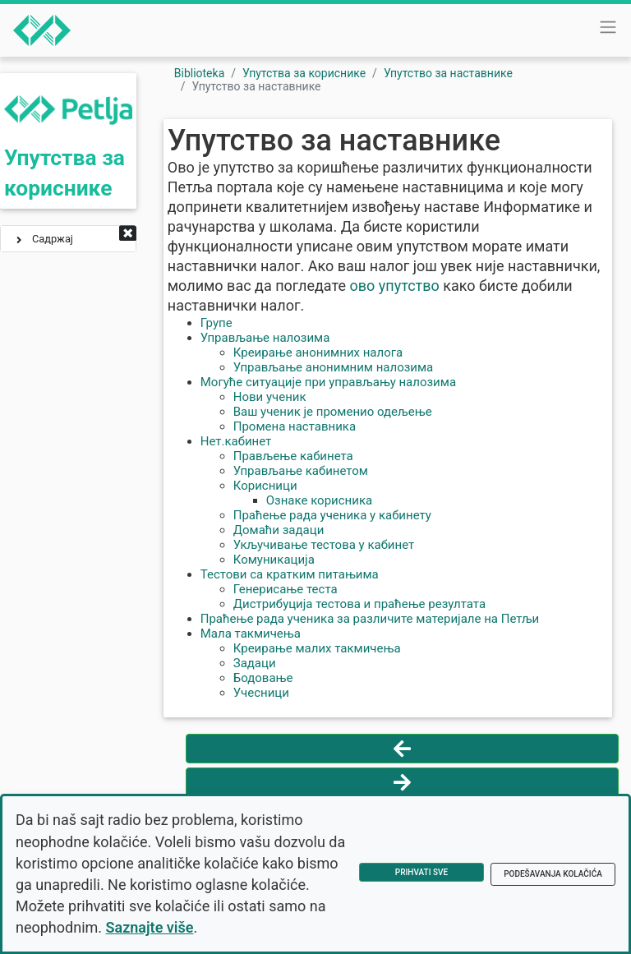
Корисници (265, 485)
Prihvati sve (421, 872)
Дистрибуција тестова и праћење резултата (359, 604)
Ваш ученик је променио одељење (332, 411)
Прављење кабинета (293, 456)
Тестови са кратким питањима (289, 574)
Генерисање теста (285, 589)
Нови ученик (269, 396)
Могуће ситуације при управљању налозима (328, 382)
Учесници (261, 692)
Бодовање (263, 678)
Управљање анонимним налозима (333, 367)
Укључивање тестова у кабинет (324, 544)
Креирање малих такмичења (317, 648)
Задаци (254, 663)
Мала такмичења (250, 633)
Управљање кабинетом (300, 470)
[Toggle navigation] (608, 27)
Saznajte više (150, 927)
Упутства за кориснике (304, 73)
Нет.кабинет (236, 441)
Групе (216, 323)
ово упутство (394, 285)
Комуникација (274, 559)
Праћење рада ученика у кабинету (332, 515)
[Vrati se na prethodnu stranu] (402, 748)
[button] (127, 234)
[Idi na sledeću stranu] (402, 782)
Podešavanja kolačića (553, 873)
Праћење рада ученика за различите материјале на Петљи (370, 618)
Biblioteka (199, 73)
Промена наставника (294, 426)
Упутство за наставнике (448, 73)
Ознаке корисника (319, 500)
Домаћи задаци (279, 530)
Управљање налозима (265, 337)
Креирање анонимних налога (318, 352)
